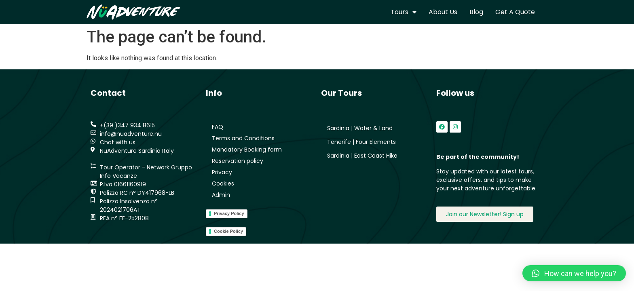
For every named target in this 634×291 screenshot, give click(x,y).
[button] (574, 273)
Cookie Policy (228, 231)
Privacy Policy (229, 213)
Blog (476, 12)
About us (443, 12)
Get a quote (515, 12)
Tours (403, 12)
